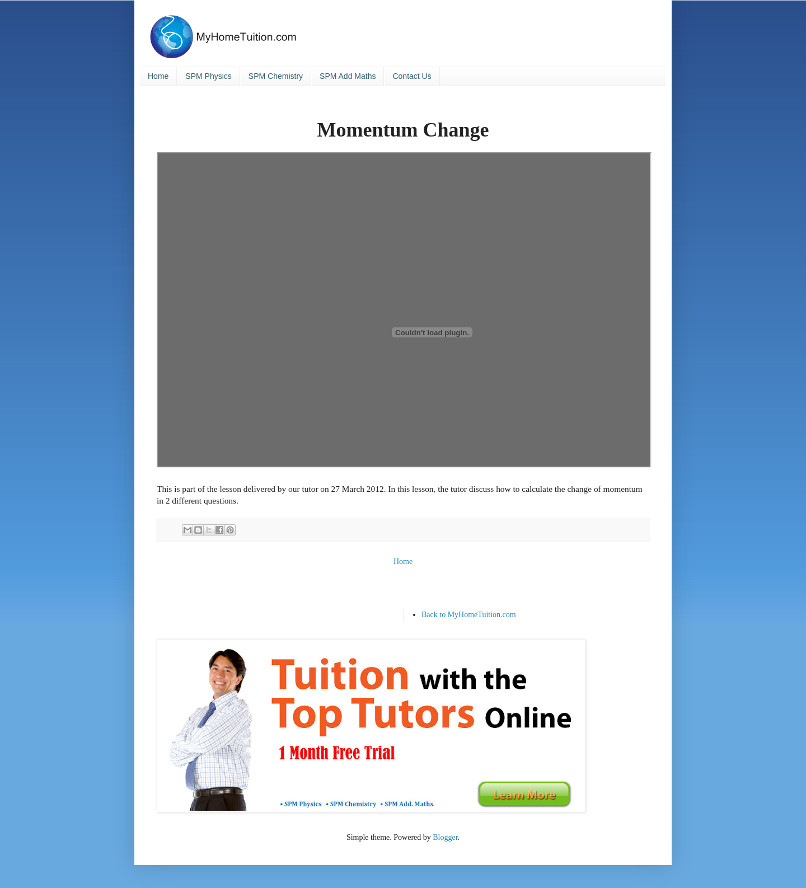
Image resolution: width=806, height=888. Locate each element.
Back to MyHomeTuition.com (468, 614)
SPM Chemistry (276, 76)
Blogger (445, 837)
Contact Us (411, 76)
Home (158, 76)
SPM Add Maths (348, 76)
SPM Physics (208, 76)
